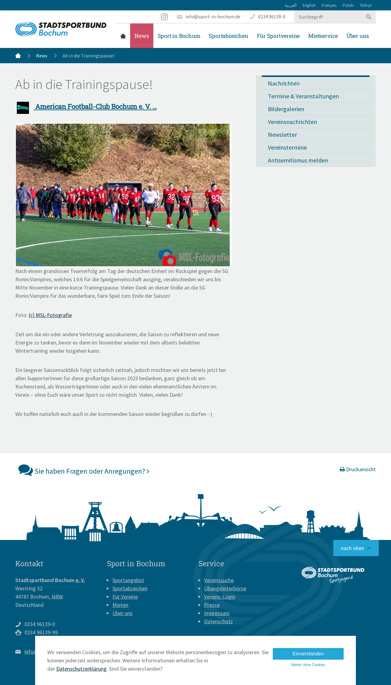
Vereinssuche (219, 580)
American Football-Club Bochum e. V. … (86, 106)
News (141, 35)
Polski (348, 5)
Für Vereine (125, 596)
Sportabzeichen (228, 35)
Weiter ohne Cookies (308, 665)
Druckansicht (358, 469)
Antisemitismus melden (298, 160)
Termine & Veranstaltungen (303, 96)
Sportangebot (128, 580)
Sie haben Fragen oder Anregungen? (83, 469)
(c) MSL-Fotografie (50, 315)
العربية (291, 5)
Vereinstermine (287, 147)
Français (329, 5)
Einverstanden (308, 653)
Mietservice (323, 35)
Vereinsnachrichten (292, 122)
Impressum (217, 613)
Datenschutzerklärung (81, 668)
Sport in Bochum (179, 35)
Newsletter (282, 134)
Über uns (357, 35)
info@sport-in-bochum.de (212, 16)
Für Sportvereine (278, 35)
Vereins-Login (219, 596)
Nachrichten (284, 83)
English (309, 5)
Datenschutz (218, 621)
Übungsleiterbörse (225, 588)
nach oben (352, 548)
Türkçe (366, 5)
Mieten (120, 604)
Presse (212, 604)
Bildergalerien (286, 109)
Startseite (123, 36)
